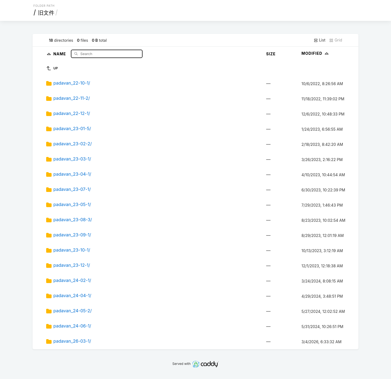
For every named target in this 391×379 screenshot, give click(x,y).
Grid (335, 40)
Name (60, 53)
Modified (315, 53)
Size (271, 54)
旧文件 (46, 13)
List (319, 40)
